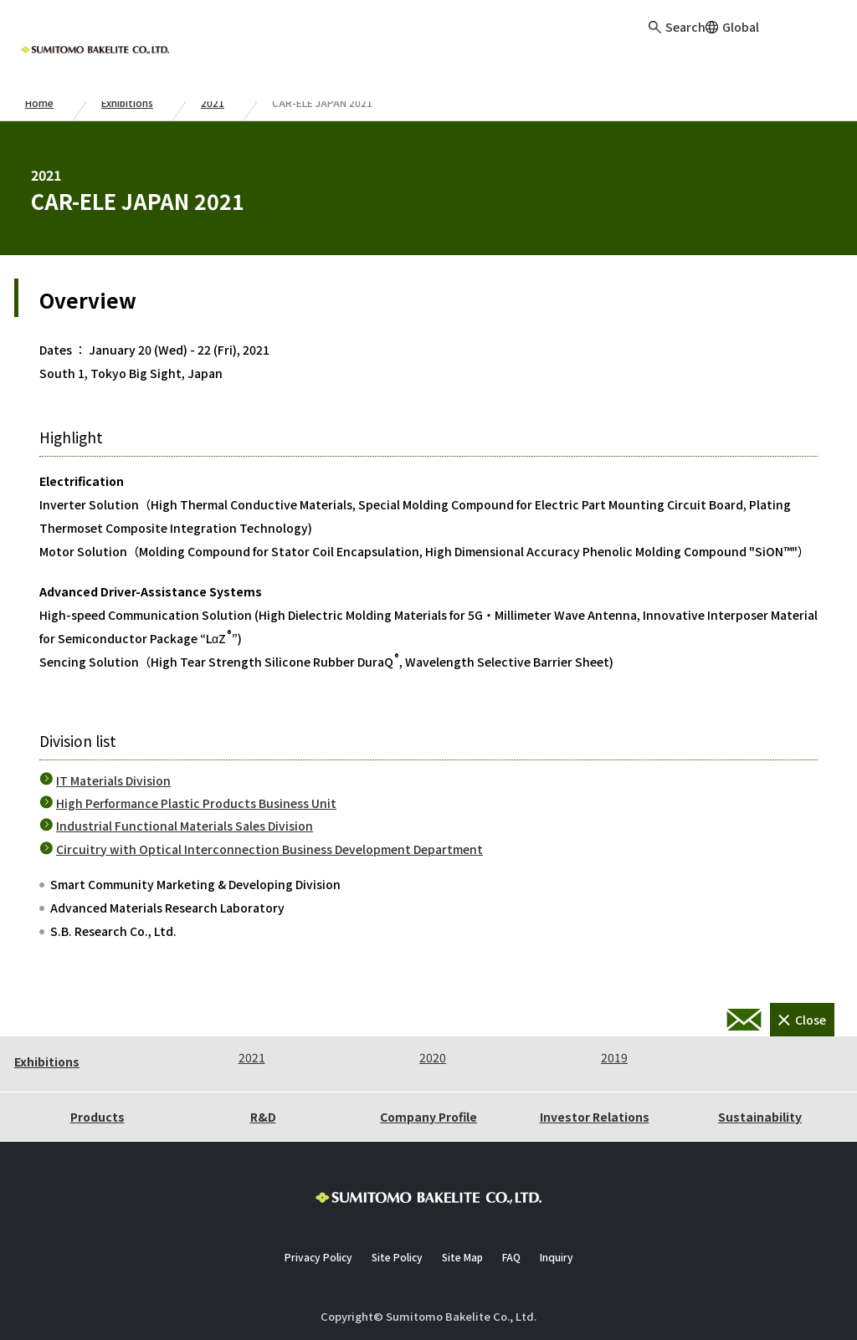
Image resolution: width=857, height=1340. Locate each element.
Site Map (462, 1257)
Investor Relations (594, 1116)
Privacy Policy (318, 1257)
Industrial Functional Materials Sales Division (184, 825)
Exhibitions (127, 102)
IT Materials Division (113, 780)
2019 (614, 1057)
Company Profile (428, 1116)
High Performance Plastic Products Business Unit (196, 803)
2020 (432, 1057)
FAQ (511, 1257)
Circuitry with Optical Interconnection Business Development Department (269, 849)
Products (97, 1116)
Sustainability (760, 1116)
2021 (212, 102)
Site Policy (397, 1257)
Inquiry (823, 41)
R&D (263, 1116)
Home (39, 102)
